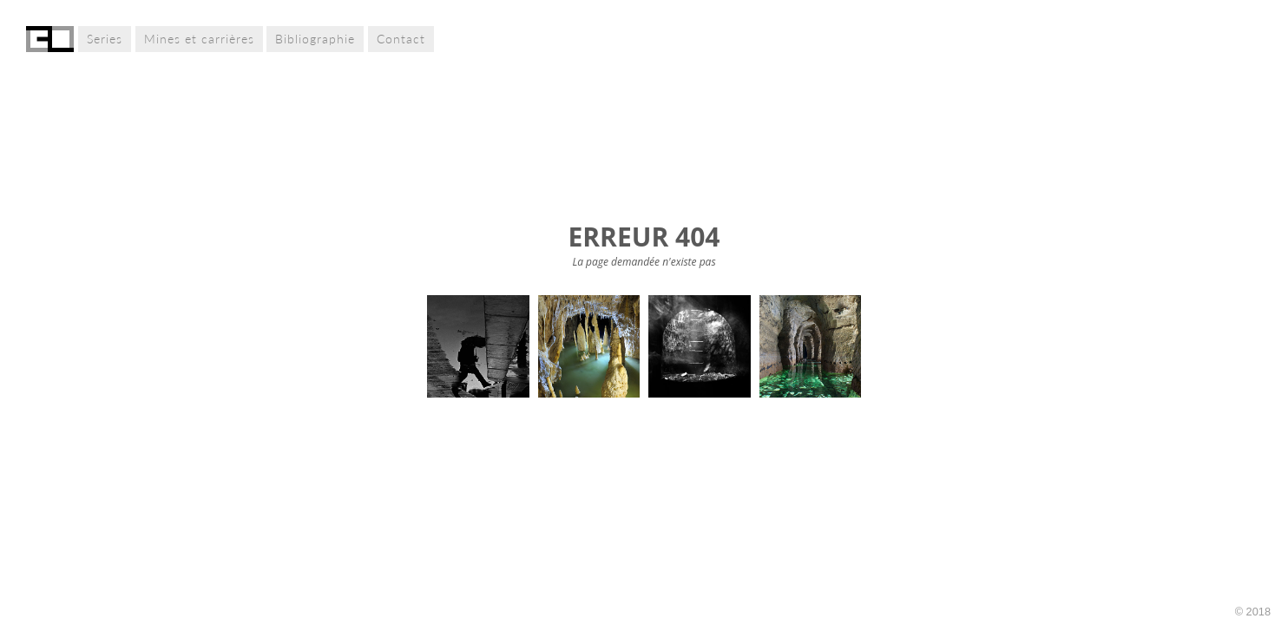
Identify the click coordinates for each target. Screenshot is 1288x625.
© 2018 (1253, 611)
